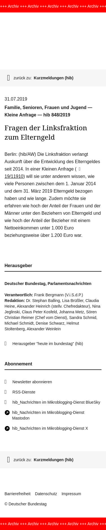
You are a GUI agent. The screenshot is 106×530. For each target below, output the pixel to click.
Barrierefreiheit (18, 493)
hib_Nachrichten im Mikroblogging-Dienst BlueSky (56, 402)
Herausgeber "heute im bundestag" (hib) (47, 343)
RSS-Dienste (23, 392)
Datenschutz (46, 493)
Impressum (71, 493)
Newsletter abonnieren (32, 382)
